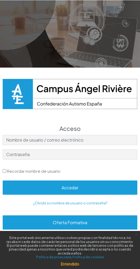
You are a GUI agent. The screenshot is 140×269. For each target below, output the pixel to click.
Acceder (70, 187)
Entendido (70, 263)
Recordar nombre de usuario (33, 171)
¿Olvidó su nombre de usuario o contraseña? (70, 203)
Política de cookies (88, 257)
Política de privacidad (53, 257)
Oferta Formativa (70, 222)
